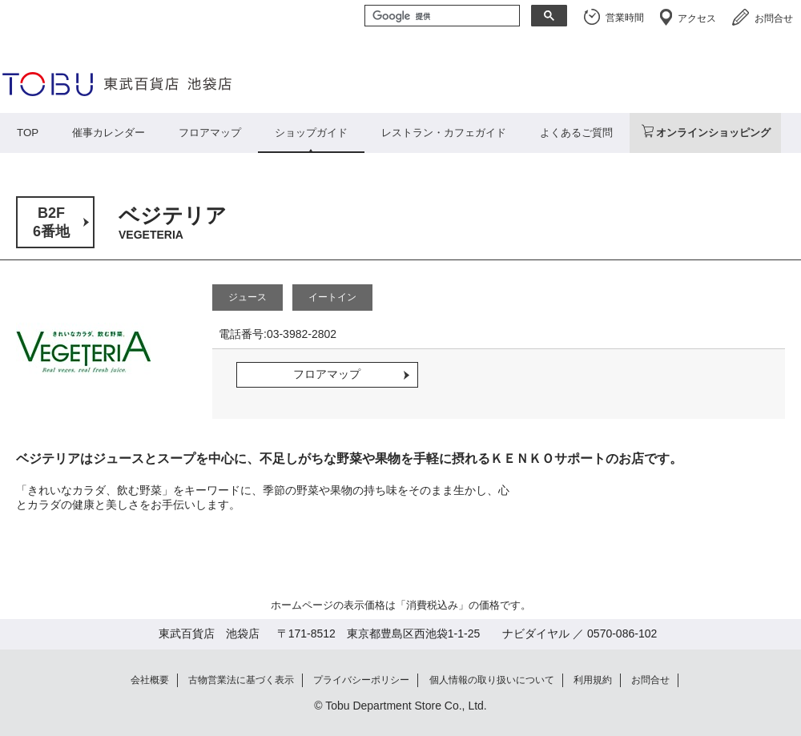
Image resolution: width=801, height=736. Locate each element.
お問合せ (774, 18)
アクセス (697, 18)
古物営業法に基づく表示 (241, 680)
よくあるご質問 (576, 133)
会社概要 (150, 680)
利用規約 (593, 680)
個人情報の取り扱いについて (491, 680)
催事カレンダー (108, 133)
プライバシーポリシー (361, 680)
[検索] (440, 17)
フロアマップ (210, 133)
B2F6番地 (51, 222)
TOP (27, 133)
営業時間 (625, 17)
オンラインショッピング (713, 133)
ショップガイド (311, 133)
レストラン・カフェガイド (443, 133)
